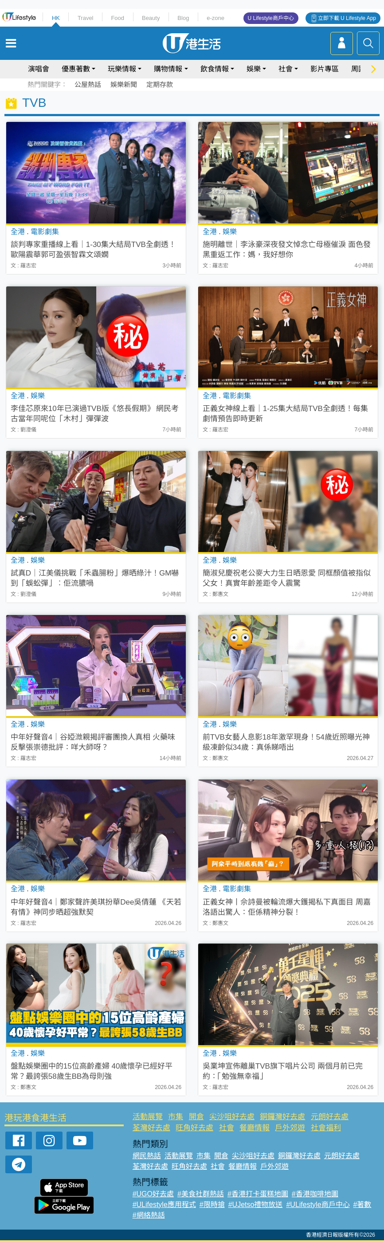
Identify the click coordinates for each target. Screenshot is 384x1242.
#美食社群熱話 (200, 1194)
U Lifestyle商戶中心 (271, 18)
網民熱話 (147, 1156)
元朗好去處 (330, 1117)
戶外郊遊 (290, 1128)
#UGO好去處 (153, 1194)
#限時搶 (212, 1204)
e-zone (215, 18)
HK (56, 18)
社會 (285, 69)
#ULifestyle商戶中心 (317, 1204)
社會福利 (326, 1128)
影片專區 (324, 69)
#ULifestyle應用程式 (164, 1204)
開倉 (196, 1117)
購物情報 (168, 69)
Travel (86, 18)
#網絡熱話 (149, 1215)
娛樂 (254, 69)
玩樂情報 (122, 69)
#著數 (362, 1204)
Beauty (151, 18)
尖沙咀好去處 (232, 1117)
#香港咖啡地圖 (315, 1194)
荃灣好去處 (151, 1128)
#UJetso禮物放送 (255, 1204)
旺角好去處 (194, 1128)
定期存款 (159, 84)
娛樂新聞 (123, 84)
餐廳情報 (254, 1128)
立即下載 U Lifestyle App (347, 18)
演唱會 (38, 69)
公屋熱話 (87, 84)
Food (117, 18)
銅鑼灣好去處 (282, 1117)
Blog (183, 18)
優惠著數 (76, 69)
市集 (175, 1117)
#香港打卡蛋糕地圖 (257, 1194)
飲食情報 (214, 69)
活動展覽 (148, 1117)
